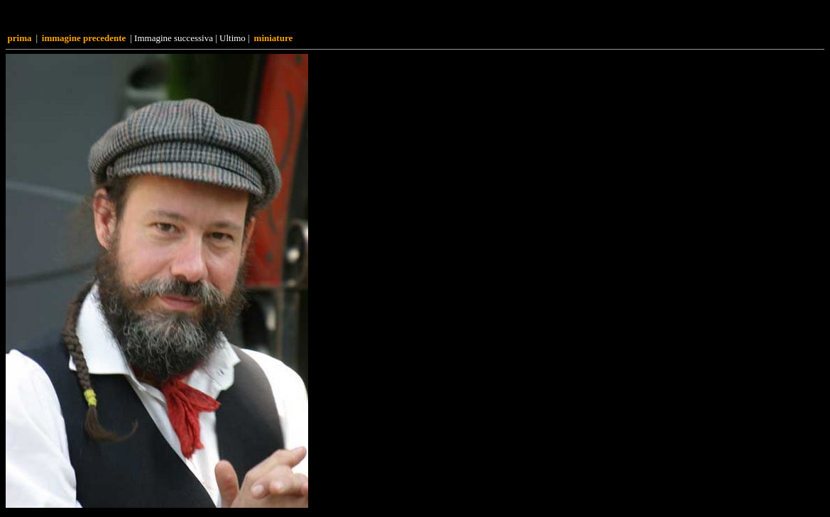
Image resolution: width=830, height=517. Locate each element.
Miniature (273, 38)
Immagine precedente (84, 38)
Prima (20, 38)
